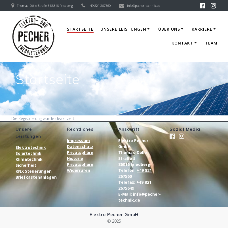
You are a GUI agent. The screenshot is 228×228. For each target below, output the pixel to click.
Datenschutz (80, 146)
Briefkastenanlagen (36, 177)
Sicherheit (26, 165)
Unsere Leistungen (123, 29)
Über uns (169, 29)
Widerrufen (78, 170)
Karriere (202, 29)
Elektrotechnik (31, 147)
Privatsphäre (80, 152)
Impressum (78, 140)
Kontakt (182, 43)
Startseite (80, 29)
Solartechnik (28, 153)
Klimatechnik (29, 159)
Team (211, 43)
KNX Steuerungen (34, 171)
